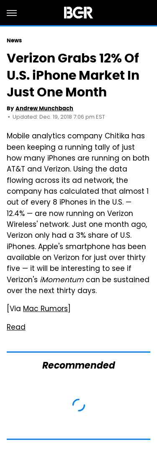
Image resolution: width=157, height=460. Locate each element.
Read (16, 328)
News (14, 40)
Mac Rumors (45, 309)
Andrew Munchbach (44, 108)
